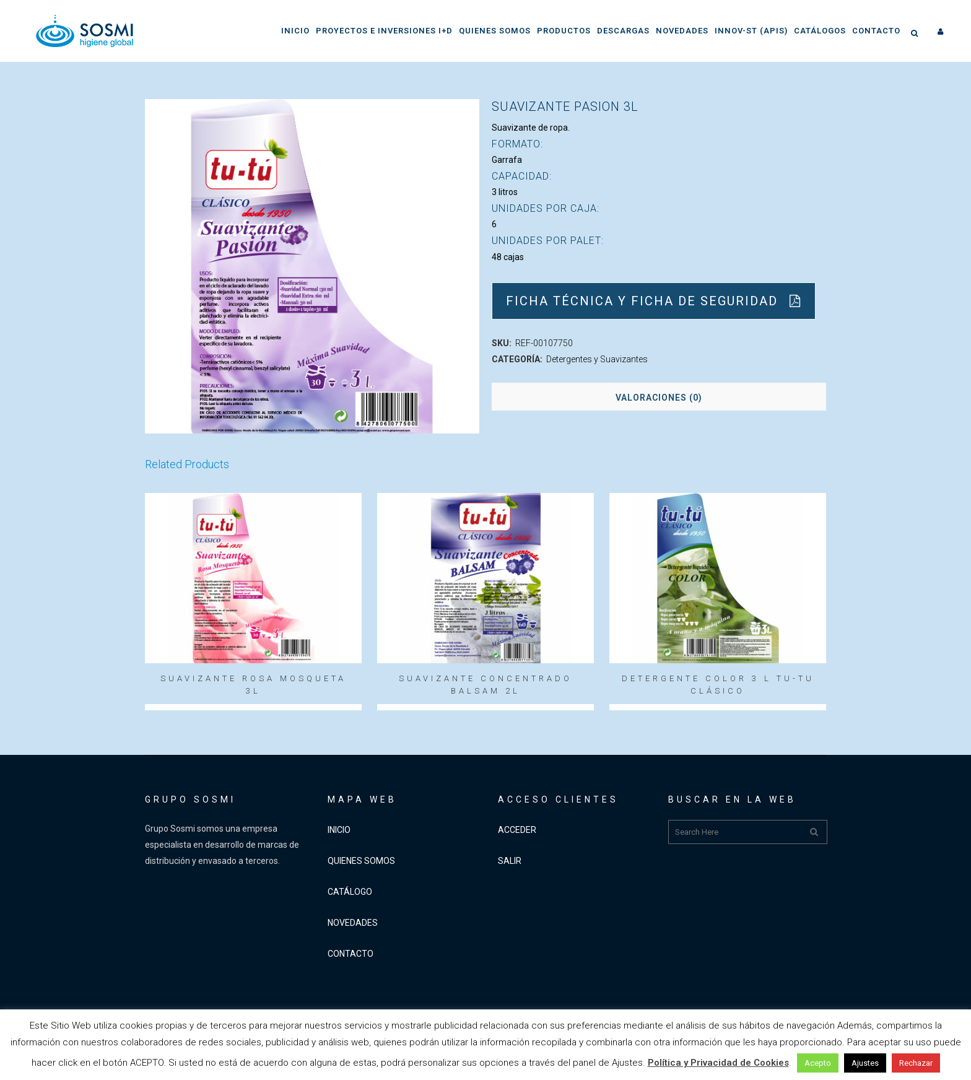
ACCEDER (517, 830)
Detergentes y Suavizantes (597, 359)
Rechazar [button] (916, 1063)
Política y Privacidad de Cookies (718, 1062)
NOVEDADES (353, 923)
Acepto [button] (817, 1063)
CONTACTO (350, 954)
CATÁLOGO (350, 892)
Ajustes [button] (865, 1063)
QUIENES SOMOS (361, 861)
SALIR (509, 861)
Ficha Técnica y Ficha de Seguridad (653, 301)
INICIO (339, 830)
